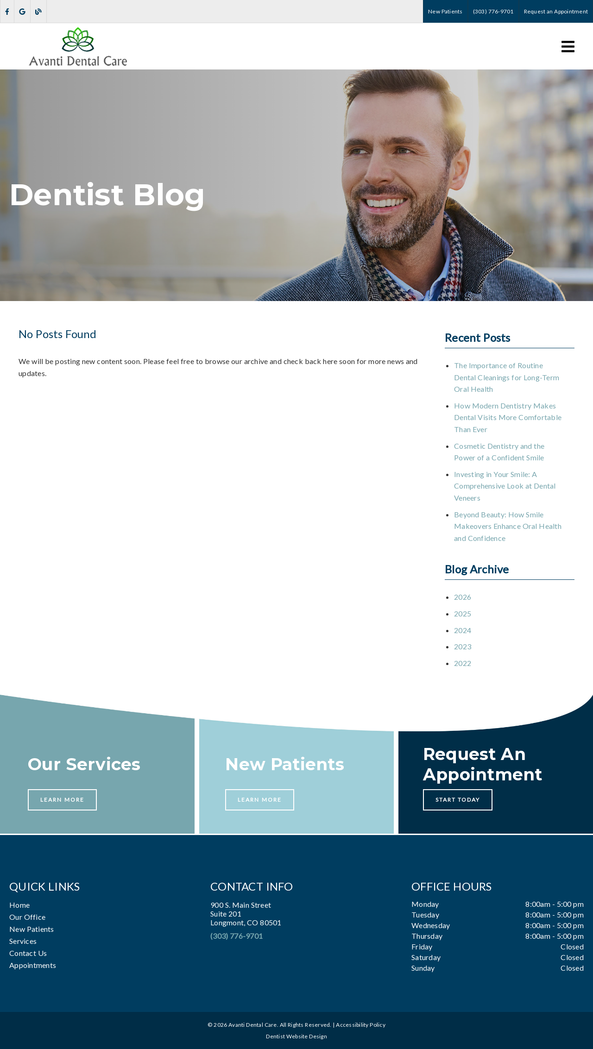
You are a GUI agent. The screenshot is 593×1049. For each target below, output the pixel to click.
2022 (462, 663)
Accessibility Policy (360, 1024)
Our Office (27, 916)
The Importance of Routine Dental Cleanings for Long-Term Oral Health (506, 377)
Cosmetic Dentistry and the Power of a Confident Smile (499, 451)
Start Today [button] (457, 799)
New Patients (31, 928)
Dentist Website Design (296, 1036)
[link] (7, 11)
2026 (462, 596)
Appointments (32, 965)
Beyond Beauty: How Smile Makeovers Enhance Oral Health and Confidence (507, 526)
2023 (462, 646)
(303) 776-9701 (236, 935)
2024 (462, 630)
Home (19, 904)
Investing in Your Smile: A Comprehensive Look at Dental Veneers (505, 486)
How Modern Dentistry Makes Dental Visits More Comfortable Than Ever (507, 417)
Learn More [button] (62, 799)
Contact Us (28, 952)
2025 (462, 613)
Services (23, 940)
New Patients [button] (445, 11)
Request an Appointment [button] (556, 11)
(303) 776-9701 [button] (493, 11)
